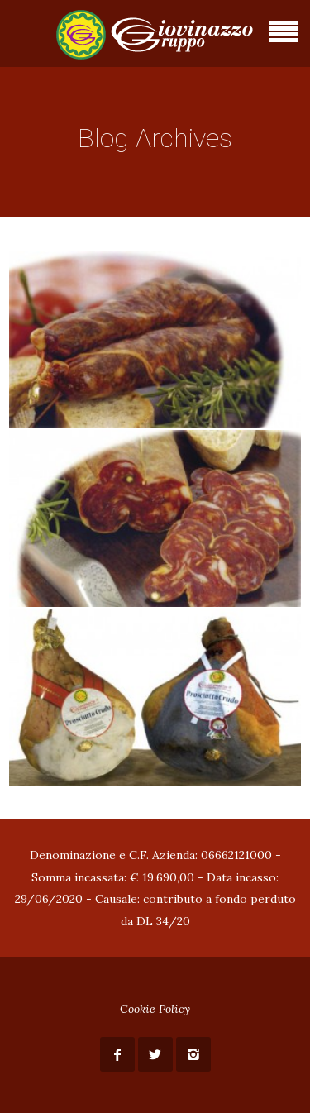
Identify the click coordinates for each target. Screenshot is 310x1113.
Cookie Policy (155, 1008)
